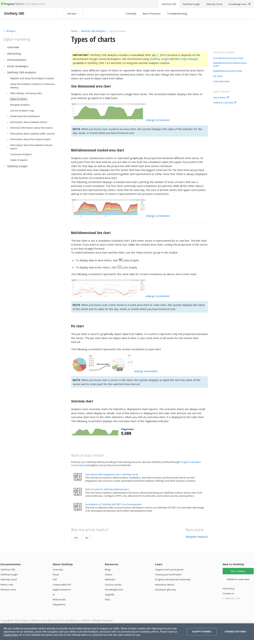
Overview (58, 569)
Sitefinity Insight (159, 59)
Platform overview (224, 102)
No (86, 537)
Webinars (110, 579)
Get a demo (221, 97)
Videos (108, 574)
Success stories (113, 584)
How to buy (229, 588)
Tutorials (130, 13)
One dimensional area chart (228, 58)
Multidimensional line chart (227, 71)
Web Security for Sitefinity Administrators (107, 489)
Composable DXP (62, 584)
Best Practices (152, 13)
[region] (127, 631)
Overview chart (221, 81)
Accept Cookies (201, 631)
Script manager (189, 59)
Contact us (228, 593)
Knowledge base (114, 589)
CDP (55, 579)
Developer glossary (165, 589)
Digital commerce (62, 589)
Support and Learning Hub (169, 569)
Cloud (56, 574)
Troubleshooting (177, 13)
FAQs (107, 599)
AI (54, 594)
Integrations (59, 604)
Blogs (108, 569)
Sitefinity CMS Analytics (93, 31)
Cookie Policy (11, 634)
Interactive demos (164, 584)
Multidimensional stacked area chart (229, 64)
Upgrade (109, 594)
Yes (76, 537)
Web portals (59, 599)
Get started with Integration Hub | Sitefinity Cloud (111, 474)
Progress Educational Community (173, 579)
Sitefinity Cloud (9, 579)
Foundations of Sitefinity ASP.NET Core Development (113, 504)
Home (74, 31)
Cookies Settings (235, 631)
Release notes (8, 589)
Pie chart (218, 76)
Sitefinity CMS (8, 569)
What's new (7, 584)
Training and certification (168, 574)
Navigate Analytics (197, 536)
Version (73, 13)
